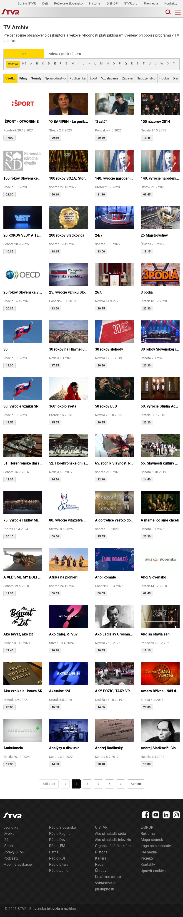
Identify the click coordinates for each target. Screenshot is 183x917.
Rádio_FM (57, 845)
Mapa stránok (152, 839)
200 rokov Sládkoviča (66, 235)
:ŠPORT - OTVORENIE (21, 121)
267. (98, 292)
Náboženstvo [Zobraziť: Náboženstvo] (146, 78)
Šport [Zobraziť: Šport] (93, 78)
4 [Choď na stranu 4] (109, 783)
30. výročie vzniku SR (20, 406)
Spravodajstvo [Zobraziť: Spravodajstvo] (55, 78)
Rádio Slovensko (62, 827)
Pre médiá (151, 3)
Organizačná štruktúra (113, 845)
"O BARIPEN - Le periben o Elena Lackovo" (68, 121)
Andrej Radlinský (109, 748)
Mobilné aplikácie (17, 864)
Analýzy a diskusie (64, 748)
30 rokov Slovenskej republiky (160, 349)
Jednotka (10, 827)
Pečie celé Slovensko (68, 3)
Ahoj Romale (105, 577)
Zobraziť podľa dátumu (66, 53)
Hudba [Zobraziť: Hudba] (164, 78)
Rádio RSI (57, 858)
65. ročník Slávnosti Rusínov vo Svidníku (114, 463)
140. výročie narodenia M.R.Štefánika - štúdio (160, 178)
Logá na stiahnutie (156, 845)
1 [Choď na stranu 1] (76, 783)
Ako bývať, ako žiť (18, 634)
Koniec (136, 783)
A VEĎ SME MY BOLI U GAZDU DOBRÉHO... (22, 577)
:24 (5, 839)
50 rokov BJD (106, 406)
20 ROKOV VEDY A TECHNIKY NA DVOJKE (22, 235)
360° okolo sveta (62, 406)
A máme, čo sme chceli (160, 520)
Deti (45, 3)
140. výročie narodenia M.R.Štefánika (114, 178)
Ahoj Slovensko (153, 577)
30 (5, 349)
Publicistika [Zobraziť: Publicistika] (78, 78)
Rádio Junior (59, 870)
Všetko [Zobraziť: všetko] (13, 63)
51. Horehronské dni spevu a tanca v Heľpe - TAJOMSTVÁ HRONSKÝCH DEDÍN (22, 463)
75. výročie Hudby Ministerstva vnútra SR (22, 520)
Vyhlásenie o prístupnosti (105, 885)
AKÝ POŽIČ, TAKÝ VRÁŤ (114, 691)
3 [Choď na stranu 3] (98, 783)
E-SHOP (112, 3)
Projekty (147, 858)
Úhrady (100, 870)
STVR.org (131, 3)
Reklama (148, 833)
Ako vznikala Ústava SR (22, 691)
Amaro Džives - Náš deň (160, 691)
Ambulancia (13, 748)
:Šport (8, 845)
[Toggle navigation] (178, 12)
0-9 (24, 63)
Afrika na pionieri (63, 577)
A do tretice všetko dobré (114, 520)
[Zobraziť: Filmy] (23, 78)
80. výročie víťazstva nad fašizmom (68, 520)
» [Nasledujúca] (120, 783)
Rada (99, 864)
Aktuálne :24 (59, 691)
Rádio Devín (58, 839)
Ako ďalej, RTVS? (63, 634)
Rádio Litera (58, 864)
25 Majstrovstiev (154, 235)
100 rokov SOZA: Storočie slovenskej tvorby (68, 178)
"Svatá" (101, 121)
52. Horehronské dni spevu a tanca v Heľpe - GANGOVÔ (68, 463)
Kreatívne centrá (108, 876)
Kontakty (170, 3)
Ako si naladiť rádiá (110, 833)
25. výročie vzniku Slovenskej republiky (68, 292)
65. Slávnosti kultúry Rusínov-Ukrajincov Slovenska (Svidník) (160, 463)
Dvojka (9, 833)
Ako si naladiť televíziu (113, 839)
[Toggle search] (168, 12)
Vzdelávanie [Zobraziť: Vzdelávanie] (109, 78)
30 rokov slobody (109, 349)
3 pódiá (147, 292)
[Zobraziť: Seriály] (36, 78)
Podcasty (10, 858)
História (95, 3)
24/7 (99, 235)
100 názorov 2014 (155, 121)
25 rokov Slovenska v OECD (22, 292)
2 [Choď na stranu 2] (87, 783)
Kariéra (100, 858)
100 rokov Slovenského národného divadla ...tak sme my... (22, 178)
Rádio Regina (59, 833)
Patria (54, 852)
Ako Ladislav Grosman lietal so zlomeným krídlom (114, 634)
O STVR (101, 827)
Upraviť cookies (153, 870)
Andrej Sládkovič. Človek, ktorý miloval (160, 748)
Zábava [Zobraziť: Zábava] (127, 78)
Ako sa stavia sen (155, 634)
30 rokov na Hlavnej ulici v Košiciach (68, 349)
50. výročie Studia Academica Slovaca (160, 406)
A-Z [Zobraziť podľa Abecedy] (24, 53)
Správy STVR (27, 3)
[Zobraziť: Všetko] (10, 78)
